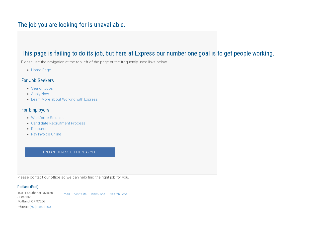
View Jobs (98, 194)
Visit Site (80, 194)
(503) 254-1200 (40, 207)
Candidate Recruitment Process (58, 123)
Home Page (41, 70)
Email (66, 194)
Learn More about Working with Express (64, 99)
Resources (40, 128)
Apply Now (40, 94)
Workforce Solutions (48, 118)
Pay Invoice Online (46, 134)
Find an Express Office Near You (69, 152)
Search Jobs (42, 88)
